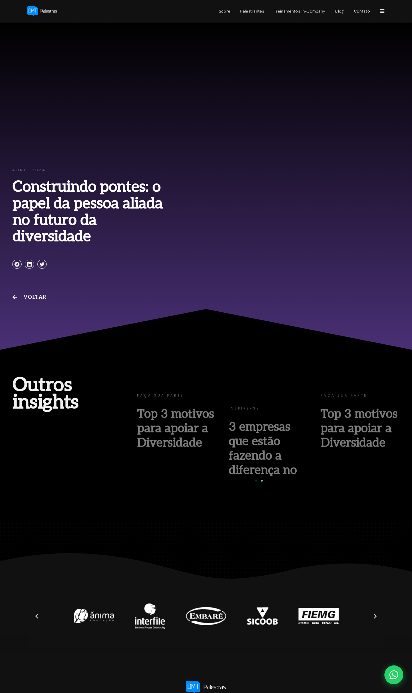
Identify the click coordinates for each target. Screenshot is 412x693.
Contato (362, 11)
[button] (17, 264)
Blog (339, 11)
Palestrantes (252, 11)
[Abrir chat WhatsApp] (393, 674)
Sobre (224, 11)
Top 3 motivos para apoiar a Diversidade (175, 449)
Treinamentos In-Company (299, 11)
